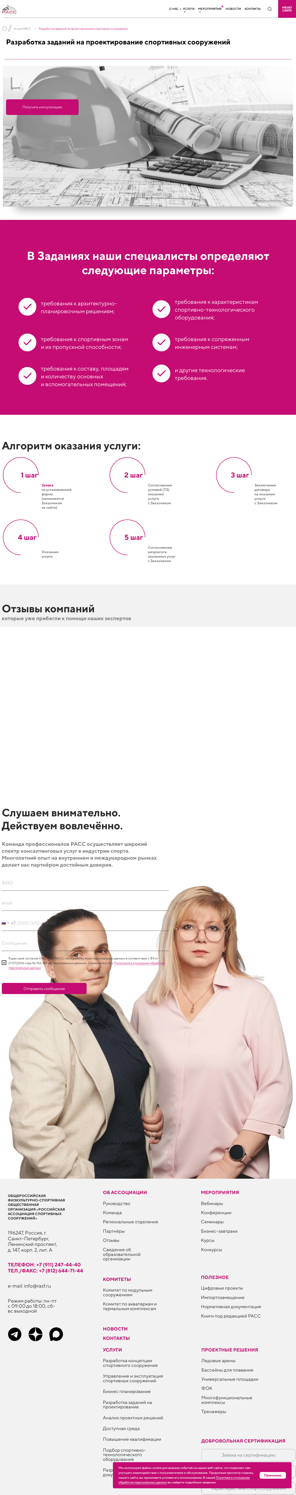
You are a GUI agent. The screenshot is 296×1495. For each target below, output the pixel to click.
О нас (174, 8)
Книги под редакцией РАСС (231, 1316)
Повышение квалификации (132, 1439)
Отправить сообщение (44, 988)
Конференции (216, 1212)
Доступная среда (121, 1428)
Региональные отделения (130, 1221)
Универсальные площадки (229, 1379)
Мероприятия (209, 8)
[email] (85, 903)
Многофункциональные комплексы (226, 1400)
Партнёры (114, 1231)
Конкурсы (211, 1249)
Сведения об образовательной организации (122, 1254)
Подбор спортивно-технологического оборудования (124, 1454)
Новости (233, 8)
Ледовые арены (218, 1360)
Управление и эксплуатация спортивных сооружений (133, 1378)
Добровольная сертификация (243, 1441)
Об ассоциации (125, 1192)
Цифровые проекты (222, 1288)
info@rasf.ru (37, 1286)
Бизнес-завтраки (219, 1231)
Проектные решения (229, 1350)
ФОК (206, 1388)
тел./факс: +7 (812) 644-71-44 (45, 1271)
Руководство (116, 1203)
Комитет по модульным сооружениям (127, 1292)
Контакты (253, 8)
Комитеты (117, 1279)
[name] (85, 883)
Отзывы (111, 1240)
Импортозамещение (223, 1297)
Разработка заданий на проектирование (127, 1404)
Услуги (188, 8)
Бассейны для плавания (227, 1370)
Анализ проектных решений (133, 1417)
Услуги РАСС (22, 28)
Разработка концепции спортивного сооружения (130, 1363)
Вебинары (212, 1203)
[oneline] (85, 943)
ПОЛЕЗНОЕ (215, 1277)
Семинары (212, 1221)
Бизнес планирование (127, 1391)
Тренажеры (213, 1411)
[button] (287, 9)
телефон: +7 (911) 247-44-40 (44, 1264)
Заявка (48, 485)
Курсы (208, 1240)
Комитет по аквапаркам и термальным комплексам (130, 1306)
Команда (112, 1212)
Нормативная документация (231, 1306)
